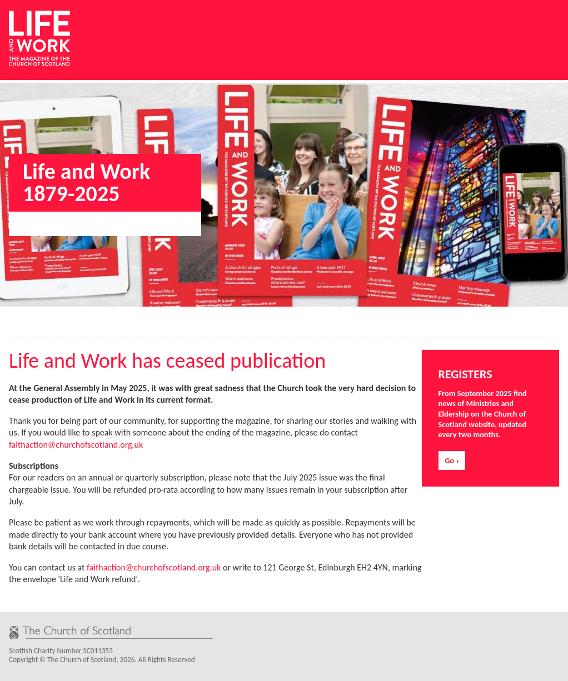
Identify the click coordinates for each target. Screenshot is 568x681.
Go (449, 460)
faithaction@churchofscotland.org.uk (76, 444)
